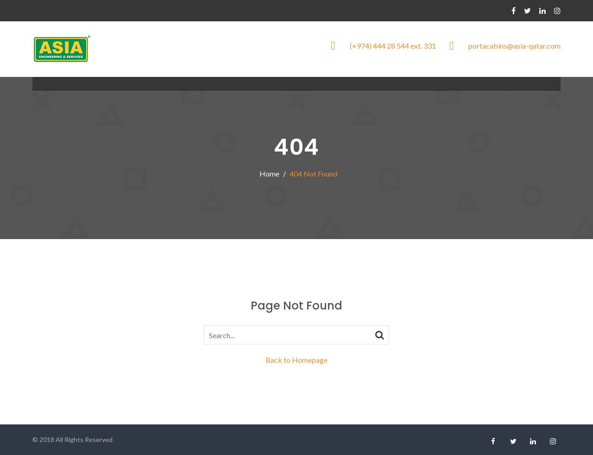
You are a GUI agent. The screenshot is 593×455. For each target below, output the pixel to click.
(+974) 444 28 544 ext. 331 (393, 45)
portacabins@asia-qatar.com (514, 45)
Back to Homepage (296, 359)
